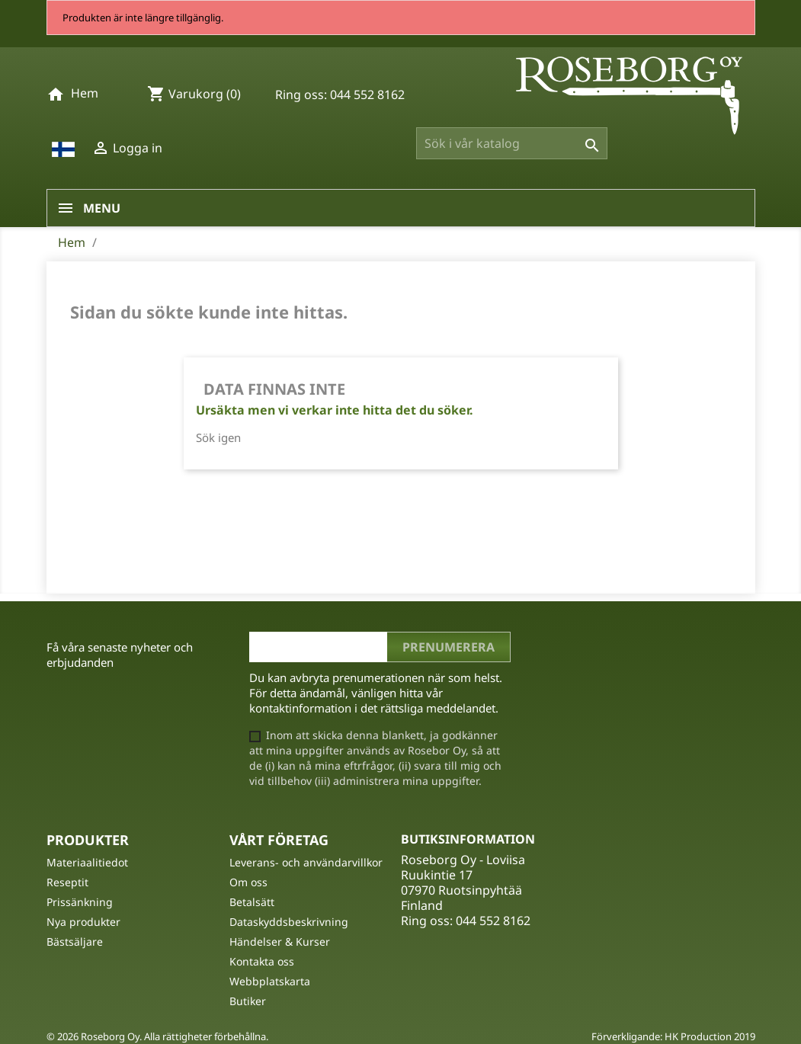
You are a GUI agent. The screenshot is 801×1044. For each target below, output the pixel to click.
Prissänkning (79, 902)
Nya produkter (83, 921)
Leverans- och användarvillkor (306, 862)
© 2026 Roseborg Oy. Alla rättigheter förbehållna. (157, 1036)
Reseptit (67, 882)
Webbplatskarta (269, 981)
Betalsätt (251, 902)
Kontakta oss (261, 961)
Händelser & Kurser (279, 941)
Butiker (247, 1001)
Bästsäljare (74, 941)
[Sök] (511, 143)
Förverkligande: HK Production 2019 (673, 1036)
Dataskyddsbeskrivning (288, 921)
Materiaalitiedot (87, 862)
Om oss (248, 882)
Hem (84, 93)
